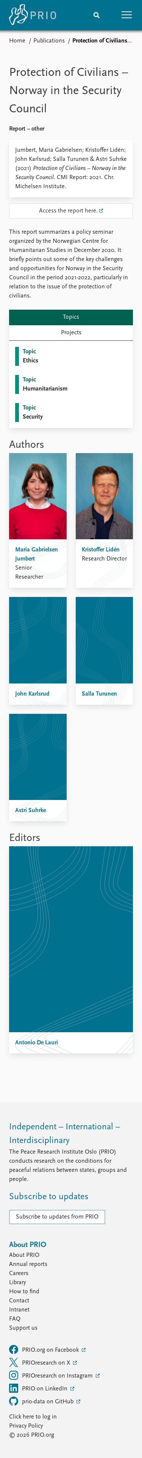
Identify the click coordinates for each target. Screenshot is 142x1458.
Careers (18, 1274)
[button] (127, 15)
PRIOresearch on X (40, 1362)
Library (17, 1283)
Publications (49, 41)
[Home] (32, 15)
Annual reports (28, 1264)
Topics (71, 317)
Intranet (19, 1310)
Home (17, 41)
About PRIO (24, 1255)
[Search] (96, 15)
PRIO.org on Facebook (44, 1349)
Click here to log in (33, 1417)
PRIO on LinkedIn (39, 1388)
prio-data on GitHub (42, 1401)
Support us (23, 1328)
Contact (19, 1301)
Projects (71, 333)
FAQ (14, 1319)
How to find (24, 1292)
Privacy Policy (26, 1426)
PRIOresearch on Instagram (51, 1375)
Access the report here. (68, 211)
